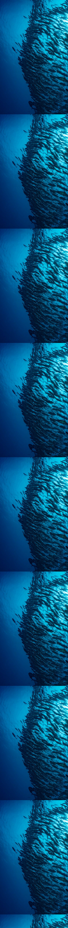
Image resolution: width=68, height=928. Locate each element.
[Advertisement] (34, 65)
